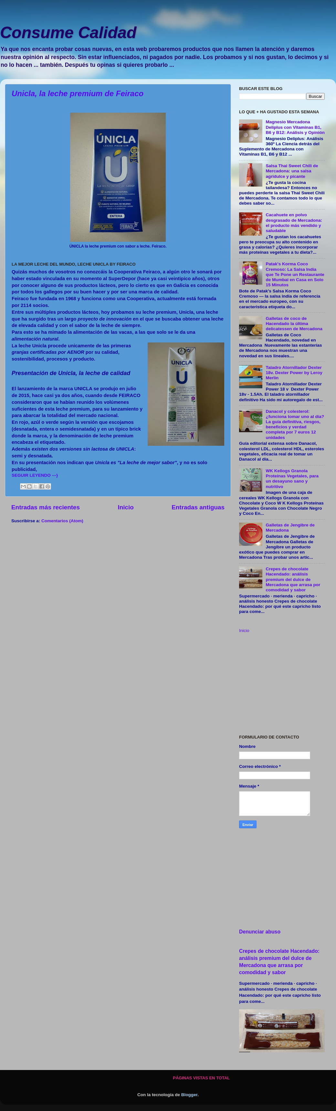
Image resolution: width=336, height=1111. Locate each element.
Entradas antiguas (198, 507)
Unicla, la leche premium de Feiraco (77, 93)
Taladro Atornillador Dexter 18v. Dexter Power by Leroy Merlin (294, 372)
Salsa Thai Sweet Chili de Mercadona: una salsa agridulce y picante (292, 170)
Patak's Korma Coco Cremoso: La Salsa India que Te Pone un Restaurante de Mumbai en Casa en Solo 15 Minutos (295, 274)
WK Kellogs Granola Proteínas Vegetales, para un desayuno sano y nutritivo (292, 478)
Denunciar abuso (259, 931)
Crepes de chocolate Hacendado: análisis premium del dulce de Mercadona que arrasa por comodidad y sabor (293, 579)
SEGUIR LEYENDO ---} (35, 475)
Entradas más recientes (45, 507)
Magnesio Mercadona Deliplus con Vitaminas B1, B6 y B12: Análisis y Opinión (295, 127)
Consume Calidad (68, 33)
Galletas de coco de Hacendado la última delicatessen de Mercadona (294, 323)
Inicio (126, 507)
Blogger (189, 1094)
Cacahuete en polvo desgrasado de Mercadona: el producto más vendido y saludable (294, 222)
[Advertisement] (282, 684)
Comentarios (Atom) (62, 520)
